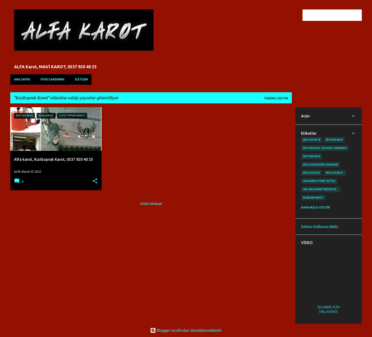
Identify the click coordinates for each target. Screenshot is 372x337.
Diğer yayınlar (151, 203)
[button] (95, 181)
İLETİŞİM (81, 79)
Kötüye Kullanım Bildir (319, 227)
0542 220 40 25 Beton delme (320, 164)
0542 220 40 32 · (335, 172)
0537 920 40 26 (311, 156)
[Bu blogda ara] (337, 15)
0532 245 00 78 (311, 139)
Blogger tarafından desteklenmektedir (186, 330)
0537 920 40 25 (334, 139)
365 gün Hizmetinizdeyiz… (321, 189)
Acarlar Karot (313, 197)
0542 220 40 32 (311, 172)
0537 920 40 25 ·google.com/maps (325, 148)
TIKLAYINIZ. (328, 312)
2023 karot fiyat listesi (319, 181)
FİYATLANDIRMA (53, 79)
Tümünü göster (276, 98)
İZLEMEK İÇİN (328, 307)
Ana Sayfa (22, 79)
